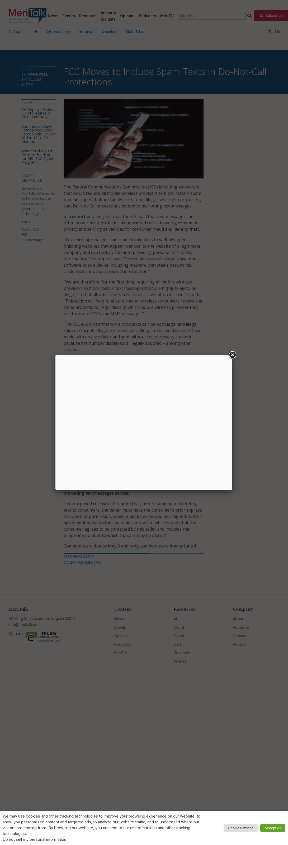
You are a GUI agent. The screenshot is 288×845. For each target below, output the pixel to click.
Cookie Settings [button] (240, 828)
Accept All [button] (273, 828)
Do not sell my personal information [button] (34, 839)
